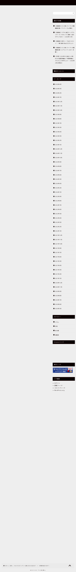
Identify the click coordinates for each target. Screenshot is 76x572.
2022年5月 (58, 213)
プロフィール (36, 7)
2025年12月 (58, 101)
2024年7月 (58, 170)
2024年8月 (58, 166)
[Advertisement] (25, 73)
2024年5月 (58, 179)
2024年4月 (58, 183)
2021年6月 (58, 257)
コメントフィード (59, 388)
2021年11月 (58, 239)
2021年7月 (58, 252)
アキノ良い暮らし (38, 2)
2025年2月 (58, 140)
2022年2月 (58, 226)
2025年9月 (58, 114)
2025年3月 (58, 136)
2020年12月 (58, 283)
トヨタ (13, 354)
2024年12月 (58, 149)
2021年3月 (58, 270)
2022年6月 (58, 209)
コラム (57, 322)
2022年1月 (58, 231)
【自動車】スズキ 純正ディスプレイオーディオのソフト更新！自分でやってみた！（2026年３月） (65, 35)
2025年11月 (58, 106)
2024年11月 (58, 153)
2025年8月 (58, 119)
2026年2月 (58, 93)
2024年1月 (58, 192)
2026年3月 (58, 88)
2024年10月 (58, 157)
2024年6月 (58, 175)
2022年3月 (58, 222)
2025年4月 (58, 132)
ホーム (26, 7)
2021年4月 (58, 265)
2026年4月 (58, 84)
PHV (3, 354)
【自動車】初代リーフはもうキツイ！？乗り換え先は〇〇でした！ (64, 42)
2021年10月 (58, 244)
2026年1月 (58, 97)
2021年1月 (58, 278)
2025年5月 (58, 127)
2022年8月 (58, 201)
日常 (3, 14)
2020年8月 (58, 295)
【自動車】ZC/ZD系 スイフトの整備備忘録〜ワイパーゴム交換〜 (65, 27)
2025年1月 (58, 145)
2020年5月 (58, 308)
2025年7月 (58, 123)
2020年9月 (58, 291)
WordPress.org (59, 390)
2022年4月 (58, 218)
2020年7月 (58, 300)
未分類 (57, 330)
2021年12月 (58, 235)
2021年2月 (58, 274)
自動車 (57, 335)
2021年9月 (58, 248)
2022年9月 (58, 196)
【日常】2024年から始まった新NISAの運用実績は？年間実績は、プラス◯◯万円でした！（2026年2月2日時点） (65, 59)
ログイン (57, 383)
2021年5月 (58, 261)
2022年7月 (58, 205)
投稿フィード (58, 385)
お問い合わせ (48, 7)
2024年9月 (58, 162)
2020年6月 (58, 304)
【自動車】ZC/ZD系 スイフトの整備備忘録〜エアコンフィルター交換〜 (65, 50)
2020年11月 (58, 287)
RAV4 (8, 354)
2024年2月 (58, 188)
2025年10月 (58, 110)
